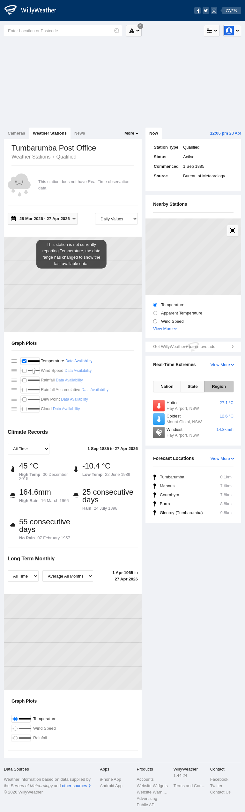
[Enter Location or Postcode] (63, 30)
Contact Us (220, 792)
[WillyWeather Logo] (34, 10)
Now (153, 133)
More (129, 133)
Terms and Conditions (190, 785)
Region (219, 386)
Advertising (147, 798)
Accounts (145, 779)
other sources (74, 785)
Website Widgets (152, 785)
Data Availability (79, 361)
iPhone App (110, 779)
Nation (166, 386)
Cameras (16, 133)
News (79, 133)
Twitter (216, 785)
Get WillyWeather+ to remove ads (184, 346)
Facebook (219, 779)
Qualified (66, 156)
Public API (146, 804)
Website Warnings (153, 792)
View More (163, 328)
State (193, 386)
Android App (111, 785)
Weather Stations (50, 133)
